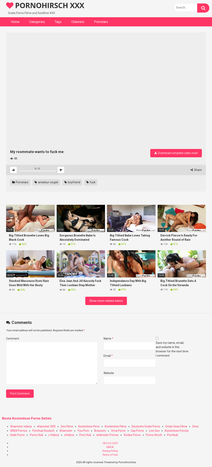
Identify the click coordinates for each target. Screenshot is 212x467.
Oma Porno (118, 430)
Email (108, 355)
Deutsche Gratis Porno (146, 426)
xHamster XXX (46, 426)
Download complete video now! (176, 153)
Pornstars (101, 22)
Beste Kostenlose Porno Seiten (26, 418)
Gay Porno (137, 430)
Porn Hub (85, 435)
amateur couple (46, 182)
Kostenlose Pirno (89, 426)
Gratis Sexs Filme (176, 426)
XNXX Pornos (18, 430)
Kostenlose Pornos (177, 430)
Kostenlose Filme (116, 426)
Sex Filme (67, 426)
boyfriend (72, 182)
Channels (77, 22)
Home (15, 22)
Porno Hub (36, 435)
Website (109, 373)
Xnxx (195, 426)
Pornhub (172, 435)
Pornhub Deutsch (43, 430)
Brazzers (100, 430)
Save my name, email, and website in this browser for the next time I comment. (172, 349)
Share (196, 169)
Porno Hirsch (154, 435)
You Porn (83, 430)
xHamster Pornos (107, 435)
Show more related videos (106, 300)
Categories (37, 22)
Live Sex (154, 430)
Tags (58, 22)
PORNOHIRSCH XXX (45, 5)
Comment (12, 338)
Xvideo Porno (132, 435)
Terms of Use (110, 454)
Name (108, 338)
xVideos (69, 435)
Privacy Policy (110, 450)
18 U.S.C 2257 (110, 443)
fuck (90, 182)
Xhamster (65, 430)
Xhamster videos (21, 426)
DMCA (110, 447)
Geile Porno (17, 435)
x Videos (53, 435)
